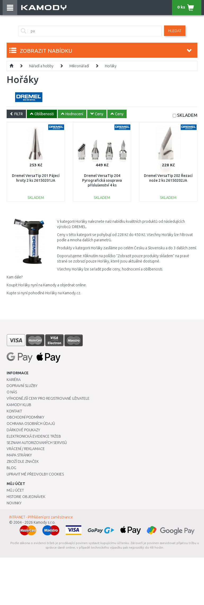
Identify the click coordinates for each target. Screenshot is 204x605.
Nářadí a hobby (41, 66)
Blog (11, 468)
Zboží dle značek (23, 461)
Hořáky (111, 66)
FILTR (16, 114)
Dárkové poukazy (23, 430)
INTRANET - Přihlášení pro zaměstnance (41, 517)
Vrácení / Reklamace (26, 449)
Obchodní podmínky (25, 417)
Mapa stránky (19, 455)
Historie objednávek (26, 497)
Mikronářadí (79, 66)
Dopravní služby (22, 386)
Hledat (174, 31)
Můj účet (15, 490)
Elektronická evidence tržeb (34, 436)
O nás (12, 392)
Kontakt (14, 411)
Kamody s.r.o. (44, 522)
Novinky (14, 503)
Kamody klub (19, 405)
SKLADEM (187, 115)
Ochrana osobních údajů (31, 423)
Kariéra (14, 379)
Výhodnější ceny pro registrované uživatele (48, 398)
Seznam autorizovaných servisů (37, 443)
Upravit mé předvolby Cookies (35, 474)
